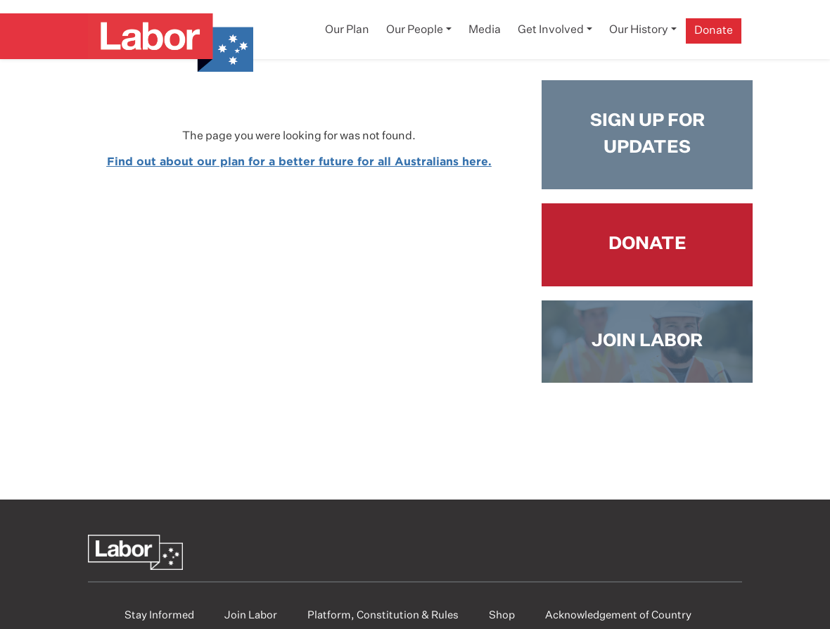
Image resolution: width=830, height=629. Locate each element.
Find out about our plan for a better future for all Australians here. (299, 161)
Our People (414, 30)
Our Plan (347, 30)
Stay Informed (159, 615)
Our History (638, 30)
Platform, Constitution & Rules (383, 615)
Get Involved (551, 30)
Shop (502, 615)
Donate (713, 31)
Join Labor (250, 615)
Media (484, 30)
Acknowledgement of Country (618, 615)
